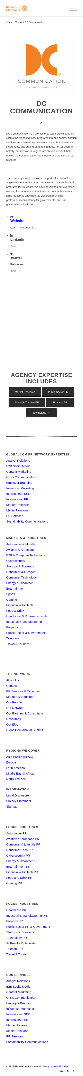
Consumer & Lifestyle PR (23, 844)
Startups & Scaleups (20, 566)
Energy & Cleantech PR (22, 861)
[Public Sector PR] (58, 392)
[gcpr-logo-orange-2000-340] (34, 8)
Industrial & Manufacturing (24, 621)
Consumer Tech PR (19, 850)
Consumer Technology (21, 577)
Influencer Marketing (20, 488)
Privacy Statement (18, 801)
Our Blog (12, 724)
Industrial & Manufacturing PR (26, 915)
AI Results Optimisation (22, 943)
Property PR (14, 921)
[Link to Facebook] (74, 1071)
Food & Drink (15, 610)
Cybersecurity (15, 561)
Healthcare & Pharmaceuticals (26, 616)
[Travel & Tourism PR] (27, 402)
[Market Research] (25, 392)
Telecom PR (14, 948)
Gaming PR (14, 883)
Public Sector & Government (25, 632)
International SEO (18, 493)
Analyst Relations (18, 460)
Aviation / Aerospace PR (22, 839)
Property (12, 627)
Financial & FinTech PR (22, 872)
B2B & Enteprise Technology (25, 555)
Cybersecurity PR (18, 855)
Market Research (17, 505)
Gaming (11, 599)
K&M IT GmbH (61, 1066)
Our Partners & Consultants (25, 713)
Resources (13, 719)
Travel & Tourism (17, 644)
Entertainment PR (18, 866)
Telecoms (12, 638)
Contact (11, 685)
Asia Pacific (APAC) (19, 757)
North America (16, 779)
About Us (12, 680)
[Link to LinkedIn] (61, 1071)
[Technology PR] (41, 412)
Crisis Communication (21, 477)
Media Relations (17, 510)
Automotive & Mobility (21, 544)
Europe (11, 762)
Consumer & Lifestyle (20, 572)
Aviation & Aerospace (20, 549)
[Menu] (71, 8)
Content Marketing (18, 471)
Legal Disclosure (17, 795)
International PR (17, 499)
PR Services (14, 516)
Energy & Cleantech (19, 583)
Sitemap (11, 806)
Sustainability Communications (27, 521)
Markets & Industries (20, 696)
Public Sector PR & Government (28, 926)
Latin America (15, 768)
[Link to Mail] (68, 1071)
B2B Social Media (18, 466)
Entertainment (15, 588)
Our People (14, 702)
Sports (10, 594)
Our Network (14, 708)
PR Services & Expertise (22, 691)
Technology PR (16, 937)
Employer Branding (19, 482)
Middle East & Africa (20, 773)
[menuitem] (71, 8)
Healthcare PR (16, 910)
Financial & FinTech (19, 605)
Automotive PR (16, 833)
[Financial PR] (60, 402)
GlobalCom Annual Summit (24, 730)
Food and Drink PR (19, 877)
